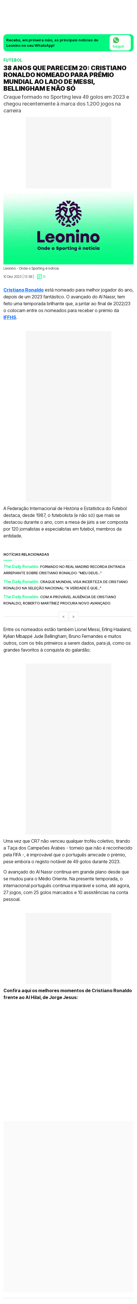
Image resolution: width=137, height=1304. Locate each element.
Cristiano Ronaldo (23, 290)
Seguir (118, 42)
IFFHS (9, 317)
